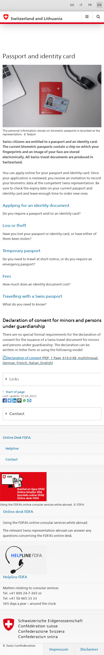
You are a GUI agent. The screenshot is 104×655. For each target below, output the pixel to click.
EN (99, 5)
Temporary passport (21, 250)
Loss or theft (14, 225)
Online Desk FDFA (17, 437)
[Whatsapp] (24, 400)
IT (81, 5)
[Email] (29, 400)
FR (90, 5)
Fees (7, 276)
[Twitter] (10, 400)
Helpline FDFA (15, 577)
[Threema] (19, 400)
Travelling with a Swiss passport (32, 296)
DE (72, 5)
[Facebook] (5, 400)
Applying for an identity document (36, 205)
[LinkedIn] (14, 400)
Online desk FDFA (18, 511)
